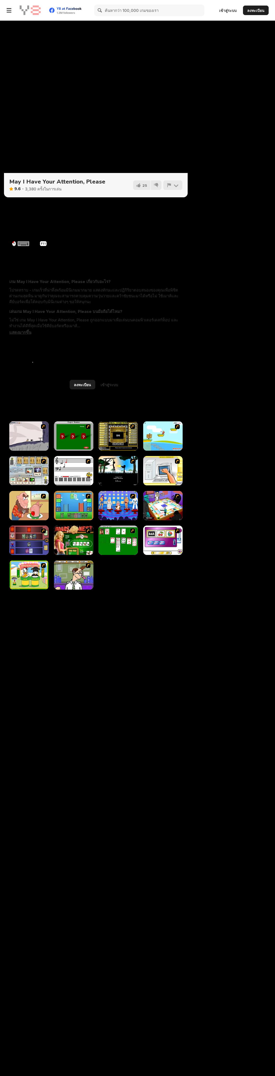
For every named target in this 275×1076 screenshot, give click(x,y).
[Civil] (118, 470)
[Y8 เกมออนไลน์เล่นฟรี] (30, 10)
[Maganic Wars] (29, 470)
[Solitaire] (118, 540)
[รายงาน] (172, 185)
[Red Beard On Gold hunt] (163, 436)
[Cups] (73, 436)
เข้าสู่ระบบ (228, 10)
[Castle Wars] (73, 505)
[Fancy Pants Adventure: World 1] (29, 436)
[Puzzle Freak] (163, 505)
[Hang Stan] (29, 505)
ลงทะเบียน (255, 10)
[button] (20, 332)
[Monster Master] (29, 540)
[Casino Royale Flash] (163, 540)
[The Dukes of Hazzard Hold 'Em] (73, 540)
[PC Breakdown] (163, 470)
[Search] (100, 10)
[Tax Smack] (73, 575)
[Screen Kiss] (118, 505)
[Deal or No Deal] (118, 436)
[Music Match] (73, 470)
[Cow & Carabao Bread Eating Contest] (29, 575)
